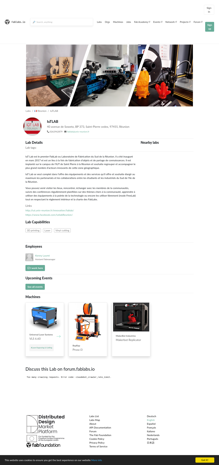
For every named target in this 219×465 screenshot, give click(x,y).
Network (171, 21)
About (92, 423)
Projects (185, 21)
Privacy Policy (97, 442)
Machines (118, 21)
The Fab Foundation (100, 435)
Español (151, 423)
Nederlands (153, 435)
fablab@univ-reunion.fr (78, 131)
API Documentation (100, 427)
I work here (35, 267)
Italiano (151, 431)
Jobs (128, 21)
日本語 (150, 442)
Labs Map (94, 419)
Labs (99, 21)
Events (157, 21)
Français (151, 427)
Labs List (94, 416)
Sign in (209, 9)
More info (96, 460)
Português (152, 438)
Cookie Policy (96, 438)
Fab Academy (142, 21)
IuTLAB (54, 110)
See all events (35, 286)
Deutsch (151, 416)
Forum (198, 21)
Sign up (209, 26)
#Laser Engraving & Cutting (41, 348)
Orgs (107, 21)
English (151, 419)
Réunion (40, 110)
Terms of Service (98, 446)
